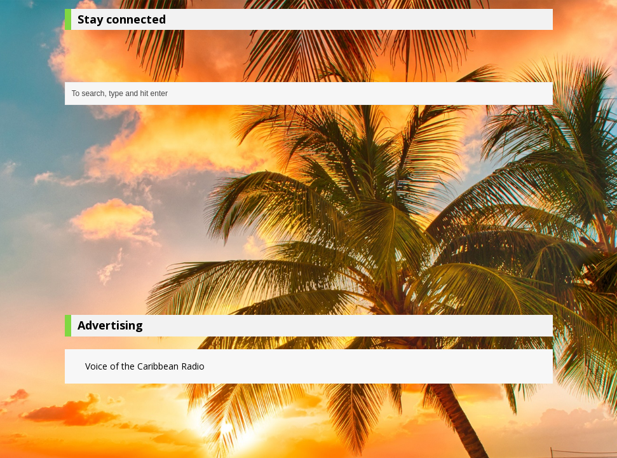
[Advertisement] (309, 213)
